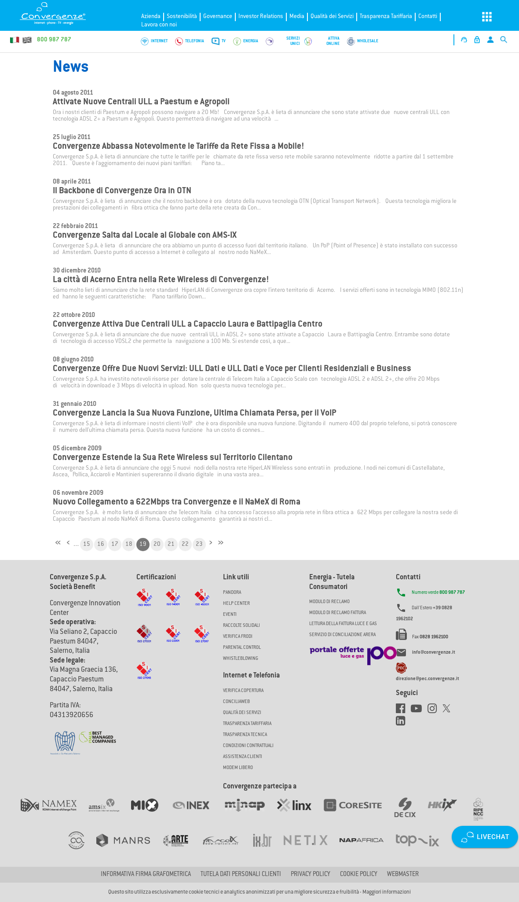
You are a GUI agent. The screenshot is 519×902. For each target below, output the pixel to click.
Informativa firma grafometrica (146, 875)
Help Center (236, 603)
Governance (217, 16)
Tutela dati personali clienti (241, 875)
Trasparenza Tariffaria (386, 16)
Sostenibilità (182, 16)
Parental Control (242, 647)
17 (114, 544)
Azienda (151, 16)
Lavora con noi (159, 25)
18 (128, 544)
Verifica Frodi (237, 636)
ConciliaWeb (236, 702)
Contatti (427, 16)
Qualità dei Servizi (332, 16)
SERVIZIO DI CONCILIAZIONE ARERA (342, 635)
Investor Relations (260, 16)
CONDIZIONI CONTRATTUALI (248, 746)
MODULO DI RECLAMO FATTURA (337, 613)
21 (171, 544)
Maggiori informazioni (386, 892)
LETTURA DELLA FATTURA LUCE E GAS (343, 624)
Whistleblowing (240, 658)
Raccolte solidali (241, 625)
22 (185, 544)
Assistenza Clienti (242, 757)
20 (157, 544)
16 (100, 544)
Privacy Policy (310, 875)
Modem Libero (238, 768)
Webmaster (403, 875)
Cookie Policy (358, 875)
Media (296, 16)
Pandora (232, 592)
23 (199, 544)
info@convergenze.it (433, 652)
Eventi (230, 614)
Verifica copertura (243, 690)
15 (86, 544)
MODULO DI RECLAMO (329, 602)
